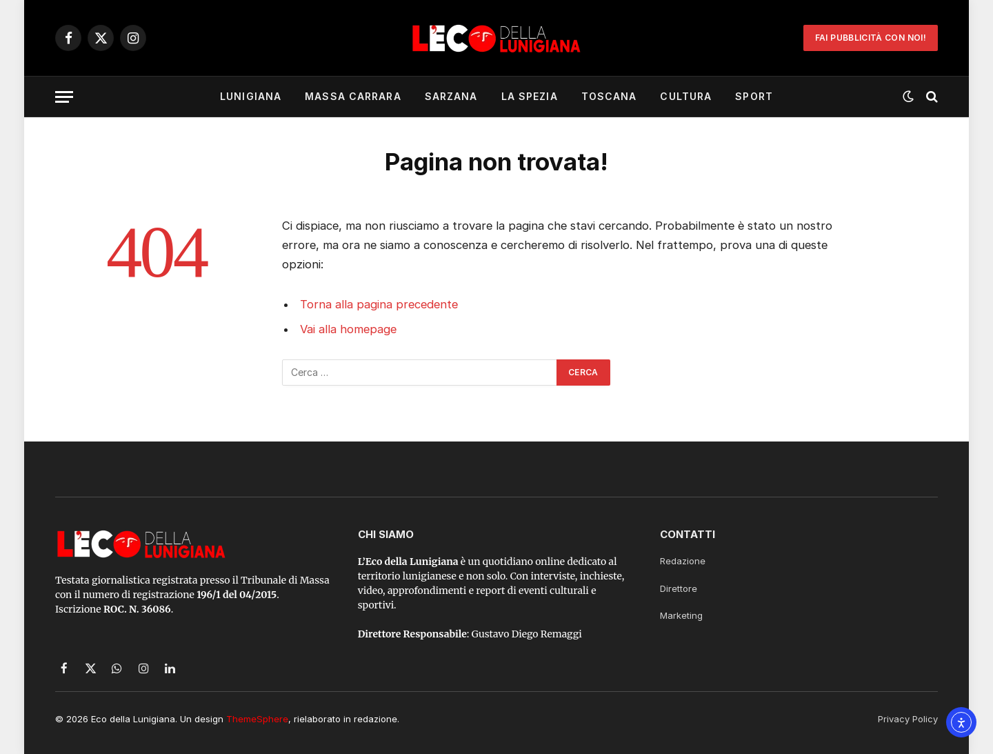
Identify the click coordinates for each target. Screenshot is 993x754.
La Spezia (529, 96)
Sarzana (451, 96)
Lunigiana (250, 96)
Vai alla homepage (348, 329)
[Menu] (64, 96)
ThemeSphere (257, 718)
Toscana (609, 96)
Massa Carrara (353, 96)
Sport (754, 96)
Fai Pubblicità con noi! (870, 37)
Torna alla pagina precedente (379, 304)
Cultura (686, 96)
